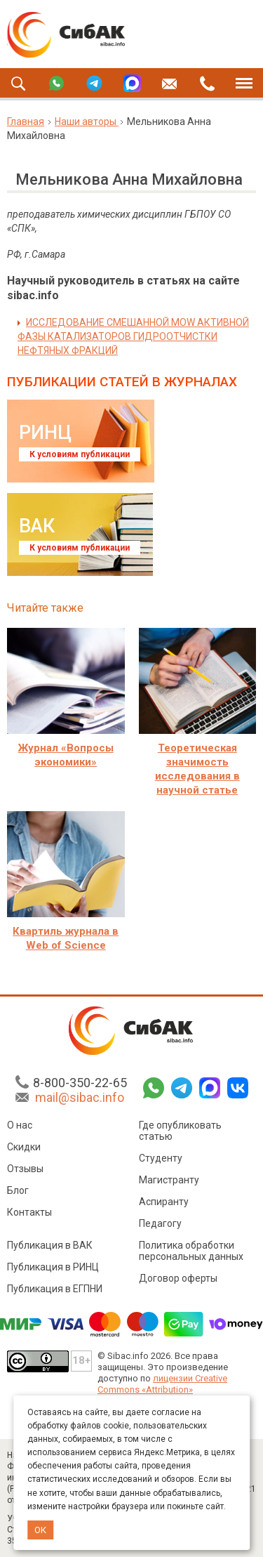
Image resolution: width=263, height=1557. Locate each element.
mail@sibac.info (79, 1097)
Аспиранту (164, 1201)
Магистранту (169, 1179)
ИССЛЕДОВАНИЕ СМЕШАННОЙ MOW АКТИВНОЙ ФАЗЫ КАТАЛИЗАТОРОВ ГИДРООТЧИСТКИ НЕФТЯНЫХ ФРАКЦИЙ (133, 336)
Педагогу (160, 1223)
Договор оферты (178, 1278)
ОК (40, 1530)
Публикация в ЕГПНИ (54, 1288)
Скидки (24, 1146)
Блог (18, 1190)
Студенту (160, 1158)
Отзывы (25, 1168)
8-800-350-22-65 (80, 1082)
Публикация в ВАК (50, 1245)
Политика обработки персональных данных (191, 1251)
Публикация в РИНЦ (53, 1267)
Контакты (29, 1212)
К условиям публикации (79, 454)
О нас (19, 1125)
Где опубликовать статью (180, 1130)
